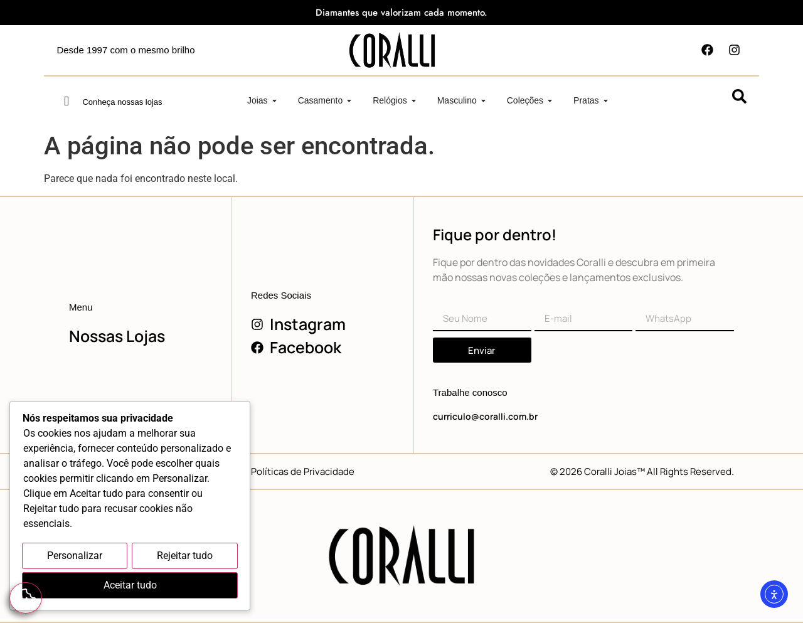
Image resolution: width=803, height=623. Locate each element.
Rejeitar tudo (185, 557)
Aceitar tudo (130, 586)
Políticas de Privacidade (302, 471)
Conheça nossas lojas (122, 102)
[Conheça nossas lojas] (66, 101)
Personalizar (74, 557)
